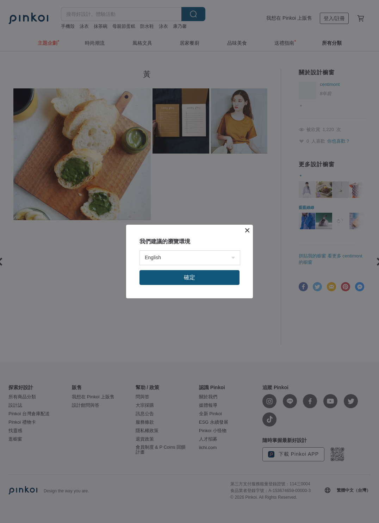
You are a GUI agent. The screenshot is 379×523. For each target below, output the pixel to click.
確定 (189, 277)
